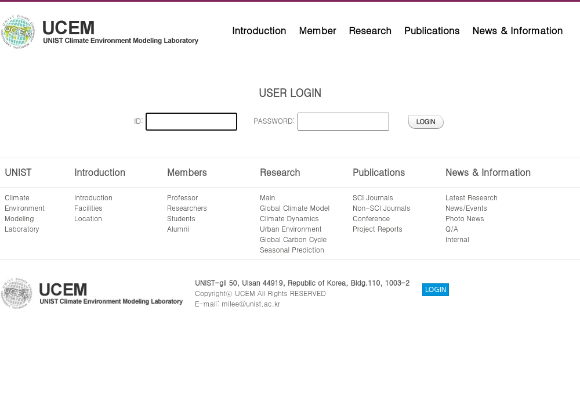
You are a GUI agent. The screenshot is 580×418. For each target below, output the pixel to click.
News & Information (517, 30)
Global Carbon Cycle (293, 239)
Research (370, 30)
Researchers (187, 207)
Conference (371, 218)
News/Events (466, 207)
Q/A (451, 228)
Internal (457, 239)
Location (88, 218)
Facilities (88, 207)
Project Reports (378, 228)
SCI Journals (373, 197)
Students (181, 218)
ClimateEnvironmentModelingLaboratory (25, 212)
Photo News (464, 218)
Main (267, 197)
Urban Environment (291, 228)
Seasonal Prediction (292, 249)
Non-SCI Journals (381, 207)
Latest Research (471, 197)
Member (317, 30)
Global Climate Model (294, 207)
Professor (182, 197)
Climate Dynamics (289, 218)
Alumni (178, 228)
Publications (432, 30)
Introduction (259, 30)
